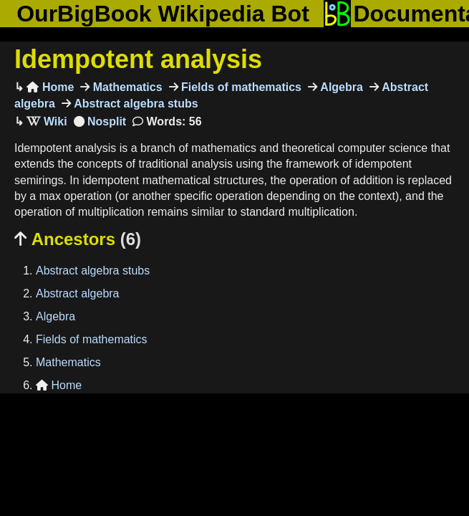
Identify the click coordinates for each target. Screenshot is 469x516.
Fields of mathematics (240, 87)
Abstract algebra (78, 293)
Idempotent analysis (138, 59)
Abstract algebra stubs (134, 103)
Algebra (340, 87)
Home (50, 87)
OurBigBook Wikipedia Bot (162, 14)
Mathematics (126, 87)
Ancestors (77, 239)
